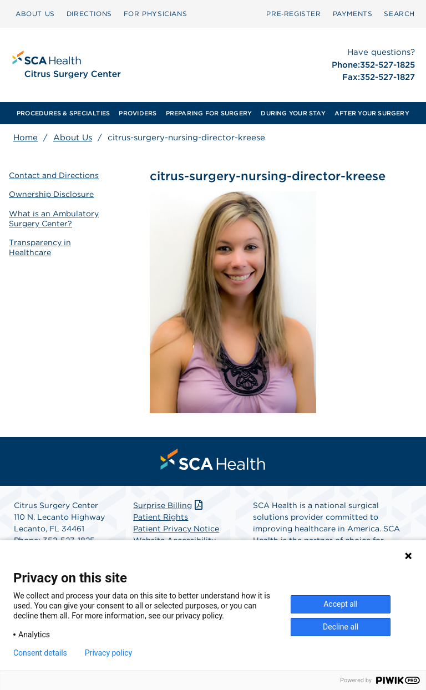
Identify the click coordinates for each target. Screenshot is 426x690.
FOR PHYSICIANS (155, 13)
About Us (72, 138)
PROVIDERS (137, 113)
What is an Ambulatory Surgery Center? (54, 218)
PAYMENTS (353, 13)
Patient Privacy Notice (176, 528)
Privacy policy (108, 652)
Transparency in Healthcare (40, 247)
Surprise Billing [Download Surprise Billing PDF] (169, 505)
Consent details (40, 652)
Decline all (340, 626)
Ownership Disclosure (51, 194)
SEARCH (399, 13)
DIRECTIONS (89, 13)
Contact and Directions (54, 175)
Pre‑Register (293, 13)
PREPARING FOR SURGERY (209, 113)
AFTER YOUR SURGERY (371, 113)
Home (25, 138)
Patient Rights (160, 517)
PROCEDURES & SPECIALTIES (63, 113)
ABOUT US (35, 13)
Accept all (340, 604)
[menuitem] (35, 14)
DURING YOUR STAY (293, 113)
